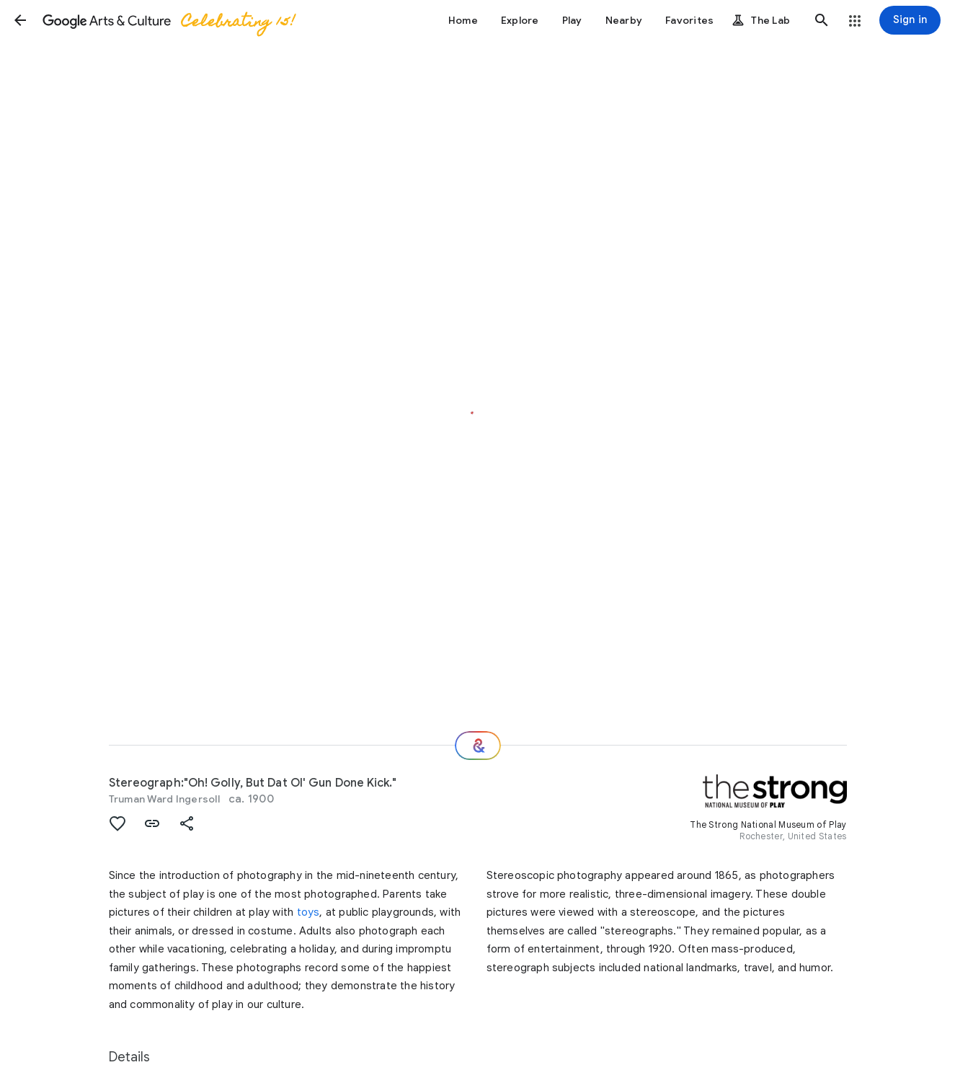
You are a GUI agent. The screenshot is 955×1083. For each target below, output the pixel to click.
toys (308, 912)
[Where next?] (478, 745)
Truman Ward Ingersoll (164, 798)
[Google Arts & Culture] (168, 20)
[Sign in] (910, 20)
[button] (20, 20)
